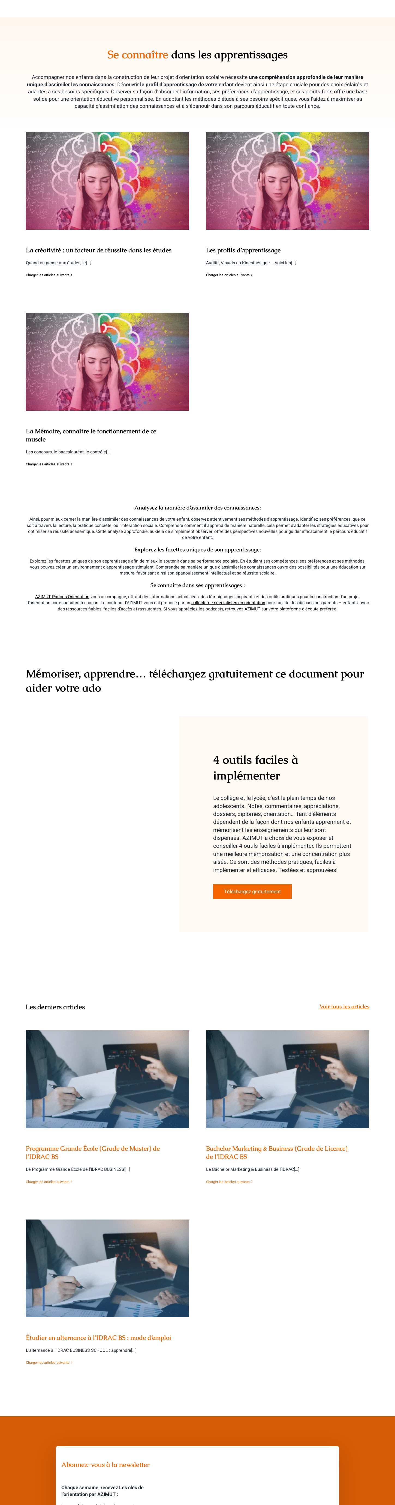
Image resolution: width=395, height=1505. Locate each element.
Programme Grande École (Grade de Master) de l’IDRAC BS (93, 1152)
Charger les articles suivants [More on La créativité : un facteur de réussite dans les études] (48, 275)
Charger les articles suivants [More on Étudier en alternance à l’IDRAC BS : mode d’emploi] (48, 1362)
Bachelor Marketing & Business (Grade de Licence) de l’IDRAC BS (277, 1152)
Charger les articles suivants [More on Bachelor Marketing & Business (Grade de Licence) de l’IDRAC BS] (228, 1181)
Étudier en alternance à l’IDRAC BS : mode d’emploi (98, 1338)
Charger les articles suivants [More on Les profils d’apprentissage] (228, 275)
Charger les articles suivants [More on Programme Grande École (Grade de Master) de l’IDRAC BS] (48, 1181)
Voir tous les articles (344, 1006)
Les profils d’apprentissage (243, 250)
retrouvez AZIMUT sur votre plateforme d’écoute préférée (280, 609)
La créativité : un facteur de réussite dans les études (98, 250)
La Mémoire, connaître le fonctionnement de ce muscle (91, 435)
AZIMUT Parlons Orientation (62, 597)
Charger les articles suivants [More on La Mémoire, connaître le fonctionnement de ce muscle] (48, 464)
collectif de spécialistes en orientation (228, 603)
